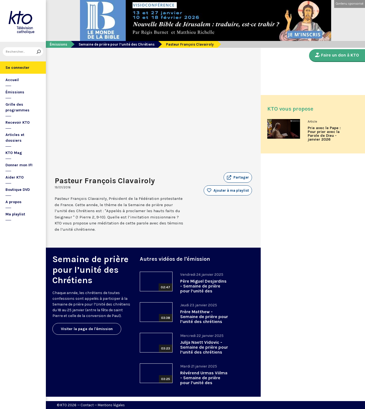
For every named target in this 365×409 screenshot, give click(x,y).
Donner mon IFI (18, 165)
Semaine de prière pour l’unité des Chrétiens (117, 44)
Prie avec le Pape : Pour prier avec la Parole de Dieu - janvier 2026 (324, 133)
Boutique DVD (17, 189)
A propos (13, 202)
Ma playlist (15, 214)
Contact (87, 405)
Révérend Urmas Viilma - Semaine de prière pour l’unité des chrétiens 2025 (203, 380)
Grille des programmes (17, 107)
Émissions (14, 92)
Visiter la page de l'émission (87, 329)
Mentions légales (111, 405)
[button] (238, 177)
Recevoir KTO (17, 122)
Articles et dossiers (14, 137)
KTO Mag (13, 152)
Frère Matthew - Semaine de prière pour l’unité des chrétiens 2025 (204, 319)
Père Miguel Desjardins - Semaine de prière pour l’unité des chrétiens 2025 (203, 288)
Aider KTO (14, 177)
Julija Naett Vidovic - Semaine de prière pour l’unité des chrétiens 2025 (204, 350)
